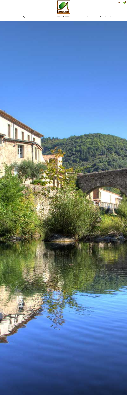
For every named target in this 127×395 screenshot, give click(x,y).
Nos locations (77, 17)
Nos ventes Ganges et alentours (64, 16)
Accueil (11, 17)
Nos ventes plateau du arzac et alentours (44, 17)
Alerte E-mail (108, 17)
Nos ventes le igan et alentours (24, 17)
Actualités (99, 17)
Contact (115, 17)
